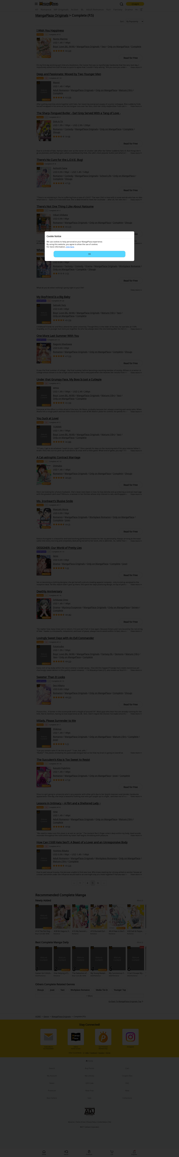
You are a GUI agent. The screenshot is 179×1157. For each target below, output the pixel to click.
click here (70, 247)
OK (89, 254)
